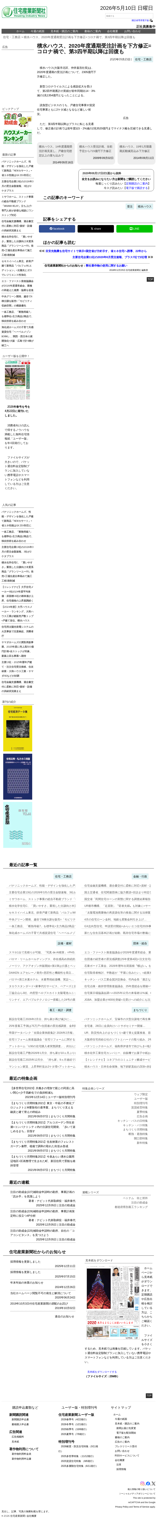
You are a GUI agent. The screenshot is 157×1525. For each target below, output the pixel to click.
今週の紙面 (37, 31)
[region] (125, 90)
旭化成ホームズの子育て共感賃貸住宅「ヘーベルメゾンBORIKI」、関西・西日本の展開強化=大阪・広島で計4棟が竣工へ (18, 336)
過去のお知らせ (64, 1316)
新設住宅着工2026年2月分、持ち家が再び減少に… (40, 1019)
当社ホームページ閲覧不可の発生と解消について (40, 1293)
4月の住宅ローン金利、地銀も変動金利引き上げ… (115, 919)
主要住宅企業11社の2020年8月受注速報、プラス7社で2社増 (109, 257)
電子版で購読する (137, 188)
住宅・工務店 (12, 37)
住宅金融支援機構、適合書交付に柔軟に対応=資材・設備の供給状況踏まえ (17, 225)
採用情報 (121, 1469)
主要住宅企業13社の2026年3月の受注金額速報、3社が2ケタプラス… (51, 892)
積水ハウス (145, 206)
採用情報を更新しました (25, 1261)
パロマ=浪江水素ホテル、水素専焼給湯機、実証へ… (41, 979)
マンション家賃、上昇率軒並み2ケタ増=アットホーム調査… (46, 1066)
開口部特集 (141, 1138)
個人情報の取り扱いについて (141, 1489)
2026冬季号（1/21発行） (74, 1424)
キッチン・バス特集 (135, 1125)
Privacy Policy (122, 1507)
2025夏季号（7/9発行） (74, 1434)
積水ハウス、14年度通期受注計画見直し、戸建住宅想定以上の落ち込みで (55, 151)
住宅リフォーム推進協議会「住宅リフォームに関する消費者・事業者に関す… (57, 1039)
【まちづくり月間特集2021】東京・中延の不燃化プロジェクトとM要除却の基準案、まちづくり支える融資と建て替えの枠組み (42, 1108)
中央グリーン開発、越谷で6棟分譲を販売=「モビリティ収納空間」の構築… (56, 919)
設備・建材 (65, 943)
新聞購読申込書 (20, 1419)
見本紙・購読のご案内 (64, 31)
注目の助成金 (67, 1205)
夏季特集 (142, 1111)
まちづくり (140, 1010)
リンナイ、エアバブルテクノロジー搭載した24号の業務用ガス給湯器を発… (56, 999)
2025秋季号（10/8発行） (74, 1429)
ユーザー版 (55, 1097)
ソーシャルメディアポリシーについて (137, 1493)
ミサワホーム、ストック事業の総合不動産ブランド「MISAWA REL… (52, 899)
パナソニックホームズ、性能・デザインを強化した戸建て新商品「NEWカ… (56, 885)
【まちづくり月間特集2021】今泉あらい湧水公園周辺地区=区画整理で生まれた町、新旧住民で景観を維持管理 (42, 1161)
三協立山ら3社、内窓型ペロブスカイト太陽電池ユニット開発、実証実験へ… (56, 993)
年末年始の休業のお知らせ (26, 1282)
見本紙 (15, 1441)
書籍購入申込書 (20, 1424)
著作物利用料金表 (21, 1454)
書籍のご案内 (92, 31)
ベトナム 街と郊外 (135, 1198)
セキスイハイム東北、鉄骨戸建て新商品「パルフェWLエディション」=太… (56, 912)
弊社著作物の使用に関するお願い (106, 265)
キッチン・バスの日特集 (132, 1120)
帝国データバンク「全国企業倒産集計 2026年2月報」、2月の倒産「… (52, 1032)
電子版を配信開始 (126, 1432)
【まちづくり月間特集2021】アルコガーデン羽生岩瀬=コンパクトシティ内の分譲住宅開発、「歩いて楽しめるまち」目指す (42, 1127)
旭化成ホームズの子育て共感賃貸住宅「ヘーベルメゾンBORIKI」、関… (53, 933)
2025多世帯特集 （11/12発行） (78, 1456)
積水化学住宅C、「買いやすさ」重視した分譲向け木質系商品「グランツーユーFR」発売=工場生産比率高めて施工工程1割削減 (17, 246)
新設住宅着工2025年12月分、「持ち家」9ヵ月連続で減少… (46, 1059)
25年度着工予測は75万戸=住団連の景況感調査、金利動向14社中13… (52, 1025)
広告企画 (142, 1116)
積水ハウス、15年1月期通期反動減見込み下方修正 (135, 149)
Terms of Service (141, 1507)
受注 (130, 206)
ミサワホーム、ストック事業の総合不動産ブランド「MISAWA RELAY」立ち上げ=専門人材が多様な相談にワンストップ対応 (17, 206)
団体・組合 (140, 943)
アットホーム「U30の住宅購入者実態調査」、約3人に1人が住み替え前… (54, 1046)
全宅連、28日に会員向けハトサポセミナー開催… (114, 1025)
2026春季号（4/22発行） (74, 1419)
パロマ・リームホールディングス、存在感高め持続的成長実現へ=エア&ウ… (56, 959)
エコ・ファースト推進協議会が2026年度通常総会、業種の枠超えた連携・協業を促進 (17, 285)
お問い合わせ (132, 31)
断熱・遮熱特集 (138, 1134)
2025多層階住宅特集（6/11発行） (79, 1466)
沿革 (118, 1464)
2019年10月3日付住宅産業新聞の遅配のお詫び (39, 1303)
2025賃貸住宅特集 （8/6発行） (78, 1461)
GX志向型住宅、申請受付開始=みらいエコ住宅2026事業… (120, 926)
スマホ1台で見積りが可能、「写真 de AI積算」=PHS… (43, 952)
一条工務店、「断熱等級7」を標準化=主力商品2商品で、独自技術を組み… (55, 926)
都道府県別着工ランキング (131, 1207)
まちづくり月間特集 (63, 1116)
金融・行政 (140, 876)
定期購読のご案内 (137, 183)
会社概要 (112, 31)
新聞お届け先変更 (126, 1428)
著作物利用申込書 (21, 1458)
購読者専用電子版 (142, 20)
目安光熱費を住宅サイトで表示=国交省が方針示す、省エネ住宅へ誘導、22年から (96, 251)
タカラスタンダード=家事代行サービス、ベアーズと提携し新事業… (51, 986)
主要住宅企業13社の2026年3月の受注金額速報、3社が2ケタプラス (17, 185)
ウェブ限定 (141, 1094)
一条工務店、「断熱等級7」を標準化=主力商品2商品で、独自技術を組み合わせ (18, 316)
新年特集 (142, 1142)
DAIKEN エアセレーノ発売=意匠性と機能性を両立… (41, 972)
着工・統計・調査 (61, 1010)
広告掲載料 (18, 1436)
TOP (150, 279)
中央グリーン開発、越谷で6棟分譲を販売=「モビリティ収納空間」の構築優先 (17, 300)
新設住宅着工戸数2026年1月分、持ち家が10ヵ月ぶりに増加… (47, 1053)
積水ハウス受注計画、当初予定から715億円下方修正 (95, 149)
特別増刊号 (68, 1097)
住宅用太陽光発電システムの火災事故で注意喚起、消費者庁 (17, 631)
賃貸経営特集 (139, 1107)
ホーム (20, 31)
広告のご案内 (122, 1441)
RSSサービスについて (127, 1455)
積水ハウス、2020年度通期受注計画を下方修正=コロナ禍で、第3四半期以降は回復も (79, 37)
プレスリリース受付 (126, 1446)
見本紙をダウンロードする (102, 1372)
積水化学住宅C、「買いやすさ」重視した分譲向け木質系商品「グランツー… (57, 905)
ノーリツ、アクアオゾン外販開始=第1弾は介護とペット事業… (48, 965)
